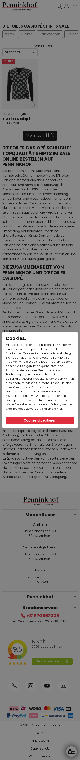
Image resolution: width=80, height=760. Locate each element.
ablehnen (59, 396)
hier (68, 383)
